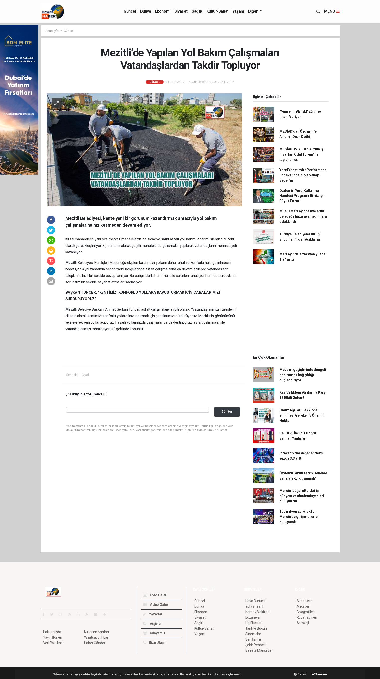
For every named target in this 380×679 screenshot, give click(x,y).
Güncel (130, 11)
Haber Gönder (94, 643)
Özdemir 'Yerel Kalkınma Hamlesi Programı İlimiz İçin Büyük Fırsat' (302, 196)
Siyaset (181, 11)
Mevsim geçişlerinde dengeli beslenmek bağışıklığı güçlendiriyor (302, 375)
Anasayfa (52, 31)
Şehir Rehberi (255, 645)
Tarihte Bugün (256, 628)
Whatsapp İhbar (96, 637)
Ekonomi (162, 11)
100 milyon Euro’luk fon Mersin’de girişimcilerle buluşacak (298, 516)
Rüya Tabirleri (307, 617)
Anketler (303, 606)
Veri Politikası (53, 643)
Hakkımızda (52, 632)
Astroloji (303, 623)
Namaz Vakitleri (257, 612)
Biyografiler (305, 612)
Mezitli (71, 262)
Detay (300, 674)
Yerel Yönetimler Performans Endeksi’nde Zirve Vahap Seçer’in (302, 175)
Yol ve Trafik (254, 606)
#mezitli (72, 375)
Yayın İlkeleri (52, 637)
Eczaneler (253, 617)
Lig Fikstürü (254, 623)
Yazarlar (153, 614)
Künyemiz (154, 633)
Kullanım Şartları (96, 632)
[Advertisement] (361, 100)
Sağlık (197, 11)
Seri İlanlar (253, 639)
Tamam (319, 674)
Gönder (226, 411)
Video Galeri (156, 605)
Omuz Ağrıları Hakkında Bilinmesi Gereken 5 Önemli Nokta (301, 415)
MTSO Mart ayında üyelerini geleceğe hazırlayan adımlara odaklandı (303, 216)
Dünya (145, 11)
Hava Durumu (255, 601)
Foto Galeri (155, 595)
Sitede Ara (305, 601)
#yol (85, 375)
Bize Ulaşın (155, 643)
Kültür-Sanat (217, 11)
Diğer (253, 11)
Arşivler (152, 624)
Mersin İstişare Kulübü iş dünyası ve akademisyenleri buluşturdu (301, 496)
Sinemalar (253, 634)
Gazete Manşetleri (259, 650)
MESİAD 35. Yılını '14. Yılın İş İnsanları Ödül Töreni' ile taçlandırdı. (301, 154)
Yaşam (238, 11)
